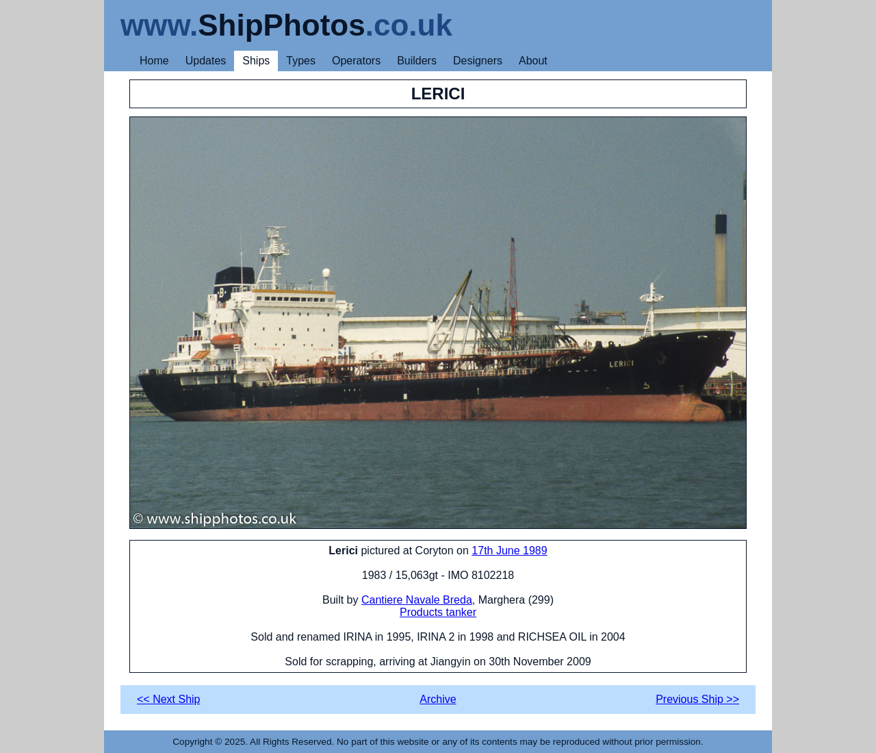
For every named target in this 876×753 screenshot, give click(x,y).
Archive (438, 699)
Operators (356, 60)
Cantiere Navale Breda (416, 600)
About (533, 60)
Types (300, 60)
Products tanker (438, 612)
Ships (256, 60)
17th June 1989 (509, 550)
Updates (206, 60)
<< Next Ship (169, 699)
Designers (477, 60)
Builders (417, 60)
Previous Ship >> (697, 699)
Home (154, 60)
